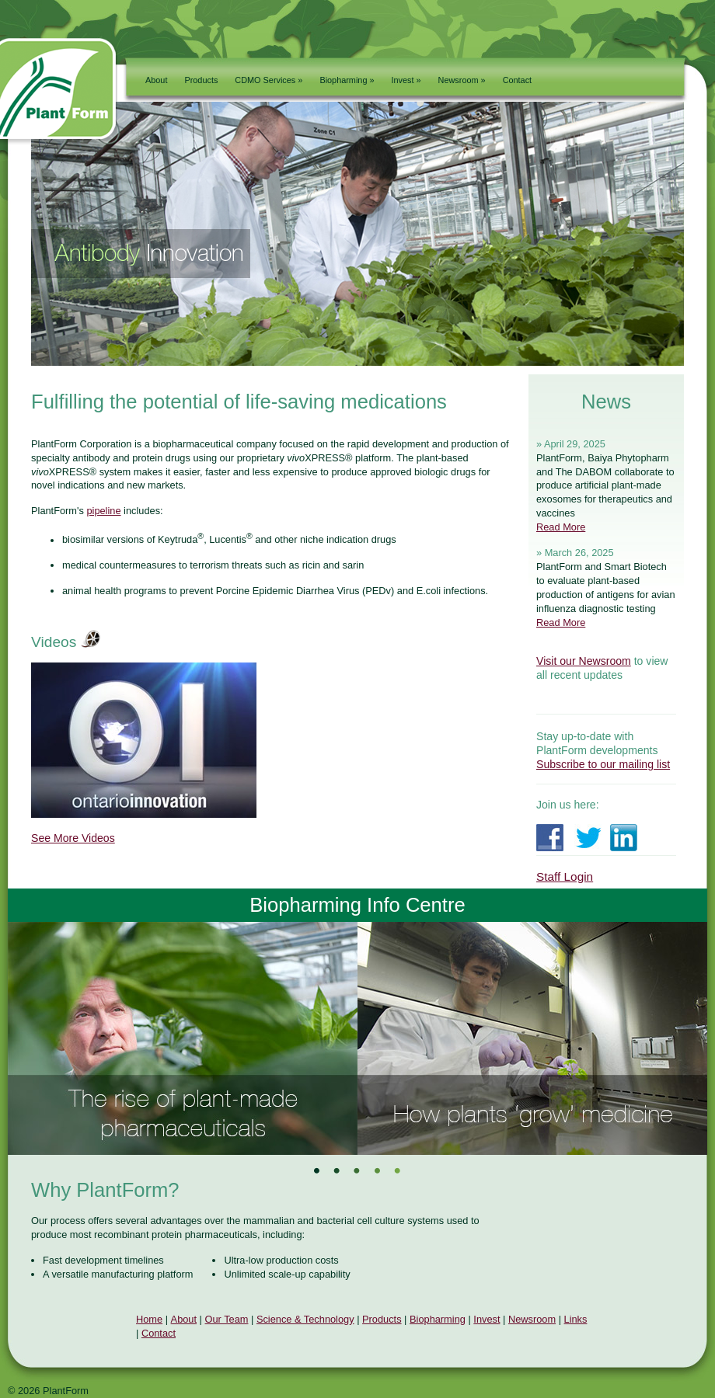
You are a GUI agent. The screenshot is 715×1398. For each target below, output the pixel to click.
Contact (517, 80)
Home (149, 1319)
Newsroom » (462, 80)
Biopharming (438, 1319)
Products (201, 80)
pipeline (103, 510)
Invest (486, 1319)
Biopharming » (346, 80)
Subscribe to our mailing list (603, 764)
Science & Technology (305, 1319)
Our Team (227, 1319)
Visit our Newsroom (583, 661)
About (156, 80)
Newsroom (532, 1319)
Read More (560, 527)
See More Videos (73, 838)
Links (576, 1319)
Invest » (406, 80)
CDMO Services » (268, 80)
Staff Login (564, 876)
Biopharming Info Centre (357, 905)
